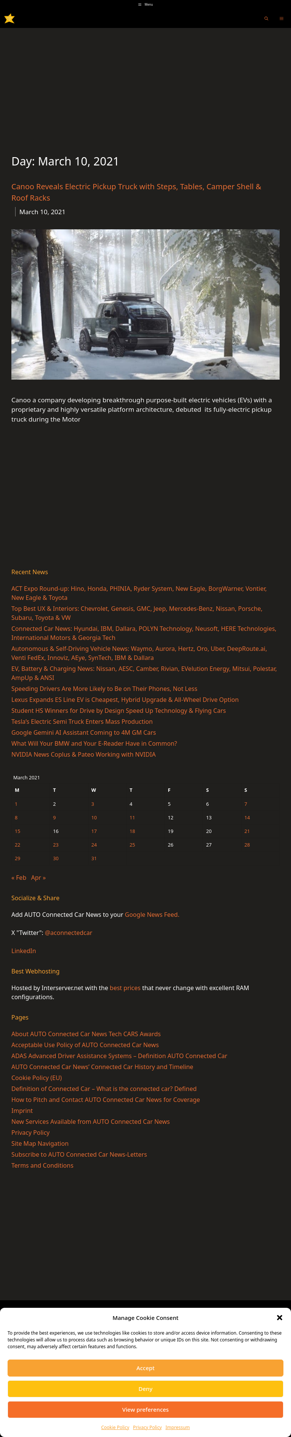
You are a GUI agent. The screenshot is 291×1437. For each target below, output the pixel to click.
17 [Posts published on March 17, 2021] (94, 831)
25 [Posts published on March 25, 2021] (132, 844)
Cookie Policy (115, 1427)
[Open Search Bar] (266, 18)
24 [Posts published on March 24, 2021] (94, 844)
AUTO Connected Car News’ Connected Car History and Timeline (102, 1067)
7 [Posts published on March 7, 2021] (245, 803)
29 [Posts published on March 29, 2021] (17, 858)
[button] (279, 1317)
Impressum (178, 1427)
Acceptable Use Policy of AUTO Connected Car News (85, 1045)
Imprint (22, 1110)
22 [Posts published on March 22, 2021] (17, 844)
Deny (146, 1388)
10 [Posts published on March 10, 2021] (94, 817)
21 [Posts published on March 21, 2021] (247, 831)
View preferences (145, 1409)
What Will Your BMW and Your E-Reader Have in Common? (94, 743)
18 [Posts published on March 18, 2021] (132, 831)
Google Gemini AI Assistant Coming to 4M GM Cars (83, 732)
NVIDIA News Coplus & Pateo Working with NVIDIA (83, 754)
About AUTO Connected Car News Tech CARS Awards (86, 1034)
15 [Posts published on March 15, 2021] (17, 831)
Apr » (38, 877)
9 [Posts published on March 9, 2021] (54, 817)
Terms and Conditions (42, 1165)
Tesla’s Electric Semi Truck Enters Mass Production (82, 721)
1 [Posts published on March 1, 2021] (16, 803)
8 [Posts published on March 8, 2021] (16, 817)
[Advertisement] (145, 85)
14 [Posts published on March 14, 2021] (247, 817)
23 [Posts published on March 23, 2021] (56, 844)
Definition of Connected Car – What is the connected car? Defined (104, 1089)
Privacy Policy (147, 1427)
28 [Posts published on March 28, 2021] (247, 844)
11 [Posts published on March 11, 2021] (132, 817)
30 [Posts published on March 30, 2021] (56, 858)
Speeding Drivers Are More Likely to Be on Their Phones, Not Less (104, 689)
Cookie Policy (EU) (36, 1078)
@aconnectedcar (68, 933)
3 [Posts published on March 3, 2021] (92, 803)
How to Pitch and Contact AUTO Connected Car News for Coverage (105, 1100)
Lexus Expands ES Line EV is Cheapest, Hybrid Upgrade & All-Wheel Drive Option (125, 699)
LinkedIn (23, 951)
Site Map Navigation (40, 1143)
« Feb (18, 877)
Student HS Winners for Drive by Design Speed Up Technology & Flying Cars (118, 710)
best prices (125, 988)
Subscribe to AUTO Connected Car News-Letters (79, 1154)
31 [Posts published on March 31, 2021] (94, 858)
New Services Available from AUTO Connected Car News (90, 1121)
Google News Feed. (152, 914)
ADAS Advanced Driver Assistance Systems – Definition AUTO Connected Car (119, 1056)
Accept (145, 1368)
